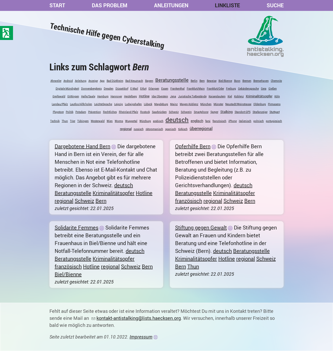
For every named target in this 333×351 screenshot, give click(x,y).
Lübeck (148, 104)
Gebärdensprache (248, 88)
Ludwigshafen (133, 104)
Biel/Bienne (225, 81)
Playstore (58, 112)
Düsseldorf (122, 88)
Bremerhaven (261, 81)
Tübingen (83, 121)
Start (57, 5)
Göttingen (73, 96)
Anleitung (80, 81)
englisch (197, 120)
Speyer (214, 112)
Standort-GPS (243, 112)
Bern (202, 81)
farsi (207, 121)
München (206, 104)
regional (126, 128)
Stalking (226, 111)
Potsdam (80, 112)
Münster (218, 104)
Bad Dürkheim (115, 81)
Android (68, 81)
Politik (69, 112)
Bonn (237, 81)
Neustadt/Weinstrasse (238, 104)
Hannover (116, 96)
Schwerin (186, 112)
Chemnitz (276, 81)
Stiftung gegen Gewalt (201, 227)
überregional (201, 128)
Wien (110, 121)
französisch (219, 121)
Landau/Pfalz (60, 104)
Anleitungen (171, 5)
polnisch (258, 121)
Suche (275, 5)
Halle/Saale (88, 96)
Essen (164, 88)
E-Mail (134, 88)
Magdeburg (161, 104)
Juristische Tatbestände (192, 96)
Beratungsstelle (172, 80)
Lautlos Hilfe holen (81, 104)
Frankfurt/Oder (215, 88)
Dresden (108, 88)
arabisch (158, 121)
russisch (139, 129)
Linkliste (227, 5)
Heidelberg (130, 96)
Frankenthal (177, 88)
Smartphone (201, 112)
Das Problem (109, 5)
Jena (173, 96)
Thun (65, 121)
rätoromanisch (154, 129)
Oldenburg (259, 104)
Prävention (94, 112)
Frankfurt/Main (196, 88)
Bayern (149, 81)
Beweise (211, 81)
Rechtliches (110, 112)
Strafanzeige (260, 112)
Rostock (145, 112)
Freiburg (231, 88)
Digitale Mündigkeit (67, 88)
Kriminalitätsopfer (259, 96)
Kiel (230, 96)
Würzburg (145, 121)
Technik (55, 121)
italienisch (245, 121)
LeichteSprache (103, 104)
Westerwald (98, 121)
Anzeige (93, 81)
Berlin (194, 81)
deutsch (177, 120)
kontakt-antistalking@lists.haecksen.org (139, 318)
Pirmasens (274, 104)
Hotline (144, 96)
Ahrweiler (55, 81)
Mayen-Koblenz (189, 104)
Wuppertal (131, 121)
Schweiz (174, 112)
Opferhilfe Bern (192, 146)
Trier (72, 121)
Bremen (246, 81)
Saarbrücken (159, 112)
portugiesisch (274, 121)
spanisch (170, 129)
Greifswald (59, 96)
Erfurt (143, 88)
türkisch (183, 129)
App (102, 81)
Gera (263, 88)
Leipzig (118, 104)
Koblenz (239, 96)
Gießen (272, 88)
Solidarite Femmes (76, 227)
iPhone (232, 121)
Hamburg (102, 96)
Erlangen (154, 88)
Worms (119, 121)
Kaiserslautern (217, 96)
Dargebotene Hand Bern (82, 146)
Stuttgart (275, 112)
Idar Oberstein (160, 96)
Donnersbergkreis (91, 88)
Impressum (141, 337)
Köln (277, 96)
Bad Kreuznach (134, 81)
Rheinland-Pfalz (128, 112)
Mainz (174, 104)
